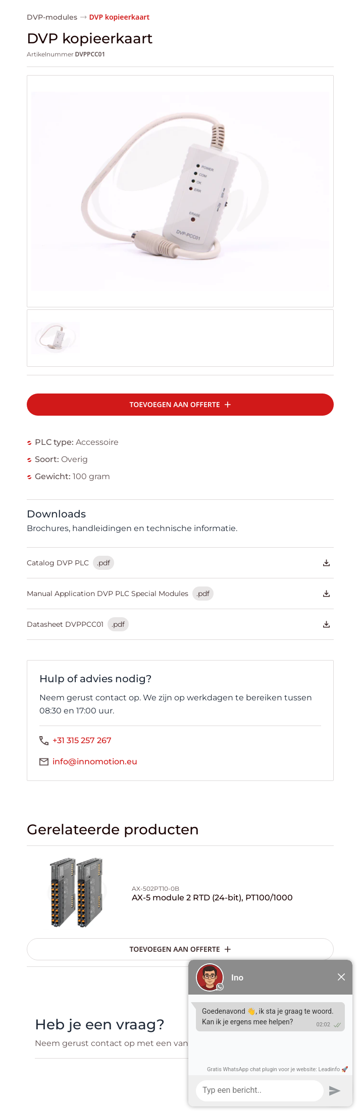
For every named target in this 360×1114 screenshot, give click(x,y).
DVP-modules (52, 17)
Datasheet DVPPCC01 (178, 624)
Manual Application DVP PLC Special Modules (178, 593)
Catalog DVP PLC (178, 563)
